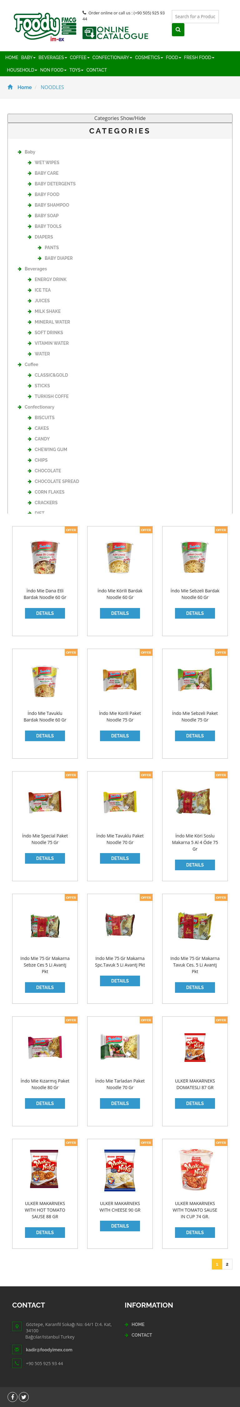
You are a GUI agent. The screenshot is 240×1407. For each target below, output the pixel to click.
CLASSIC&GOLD (48, 375)
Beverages (32, 268)
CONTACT (96, 70)
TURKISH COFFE (48, 396)
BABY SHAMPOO (48, 205)
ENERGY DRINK (47, 279)
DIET (36, 513)
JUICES (39, 300)
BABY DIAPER (55, 258)
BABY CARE (43, 173)
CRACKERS (43, 502)
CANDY (39, 438)
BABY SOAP (43, 215)
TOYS (76, 70)
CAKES (38, 428)
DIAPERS (40, 236)
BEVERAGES (52, 57)
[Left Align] (225, 16)
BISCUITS (41, 417)
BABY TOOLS (45, 226)
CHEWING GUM (47, 449)
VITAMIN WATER (48, 343)
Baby (26, 151)
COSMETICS (149, 57)
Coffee (28, 364)
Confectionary (36, 407)
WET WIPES (43, 162)
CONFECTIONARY (112, 57)
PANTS (48, 247)
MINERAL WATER (49, 321)
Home (20, 87)
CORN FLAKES (46, 492)
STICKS (39, 385)
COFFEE (80, 57)
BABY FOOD (43, 194)
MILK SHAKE (44, 311)
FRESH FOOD (199, 57)
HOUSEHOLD (22, 70)
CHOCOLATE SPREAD (53, 481)
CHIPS (38, 460)
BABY (28, 57)
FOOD (173, 57)
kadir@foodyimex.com (49, 1349)
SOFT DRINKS (45, 332)
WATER (39, 353)
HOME (11, 57)
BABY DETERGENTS (52, 183)
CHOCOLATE (44, 470)
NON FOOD (53, 70)
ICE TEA (39, 290)
